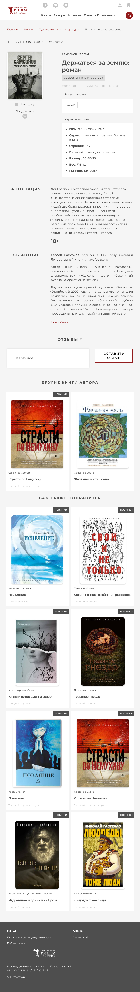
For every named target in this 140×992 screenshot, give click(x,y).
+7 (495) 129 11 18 (17, 970)
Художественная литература (59, 29)
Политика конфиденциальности (29, 937)
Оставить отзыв (114, 356)
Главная (12, 29)
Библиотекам (16, 943)
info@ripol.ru (42, 970)
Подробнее (59, 322)
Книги (46, 15)
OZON (71, 104)
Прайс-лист (106, 15)
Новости (74, 15)
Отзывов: (55, 41)
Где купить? (80, 937)
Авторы (59, 15)
